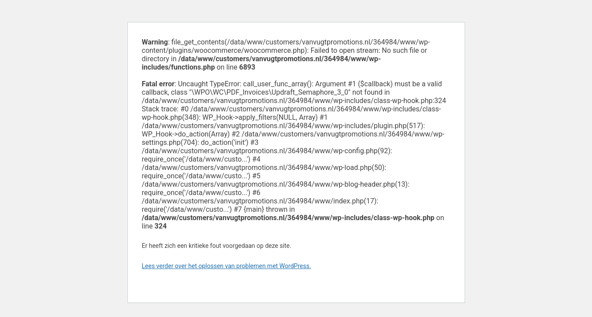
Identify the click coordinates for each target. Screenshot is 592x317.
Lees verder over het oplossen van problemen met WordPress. (226, 265)
